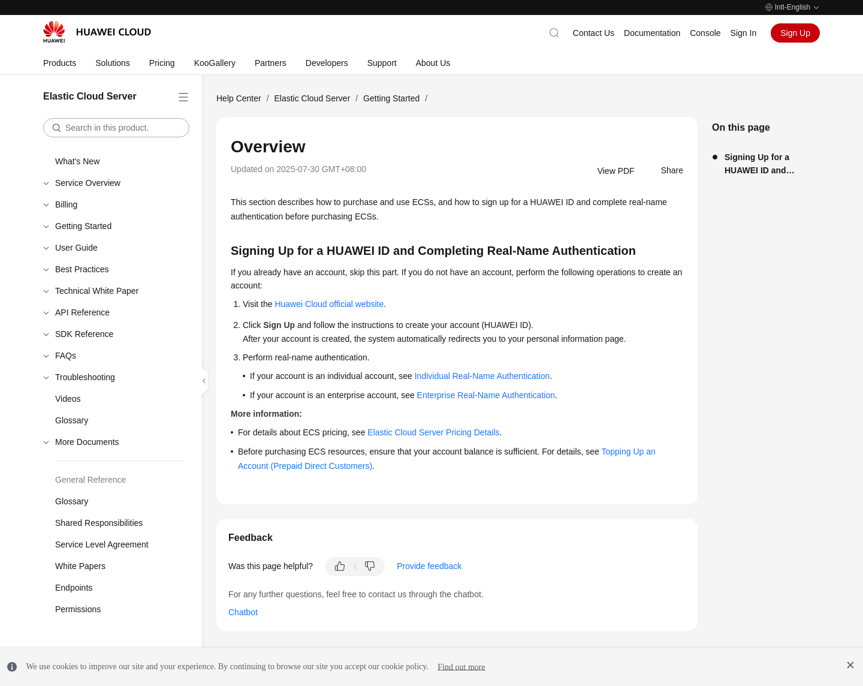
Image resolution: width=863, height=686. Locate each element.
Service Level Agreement (102, 544)
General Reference (90, 480)
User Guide (76, 247)
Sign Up (795, 33)
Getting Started (83, 226)
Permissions (78, 609)
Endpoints (73, 587)
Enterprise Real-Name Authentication (486, 395)
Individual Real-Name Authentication (482, 376)
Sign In (744, 33)
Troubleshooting (85, 377)
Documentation (652, 33)
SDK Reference (84, 334)
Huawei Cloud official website (329, 304)
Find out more (461, 666)
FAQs (65, 355)
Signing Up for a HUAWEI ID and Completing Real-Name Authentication (770, 164)
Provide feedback (429, 566)
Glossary (71, 420)
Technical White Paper (96, 291)
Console (705, 33)
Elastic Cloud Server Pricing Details (433, 432)
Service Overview (87, 183)
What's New (77, 161)
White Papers (80, 566)
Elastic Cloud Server (312, 98)
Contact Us (593, 33)
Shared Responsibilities (99, 523)
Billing (66, 204)
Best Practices (81, 269)
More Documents (87, 442)
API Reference (82, 312)
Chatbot (243, 612)
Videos (68, 399)
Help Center (238, 98)
